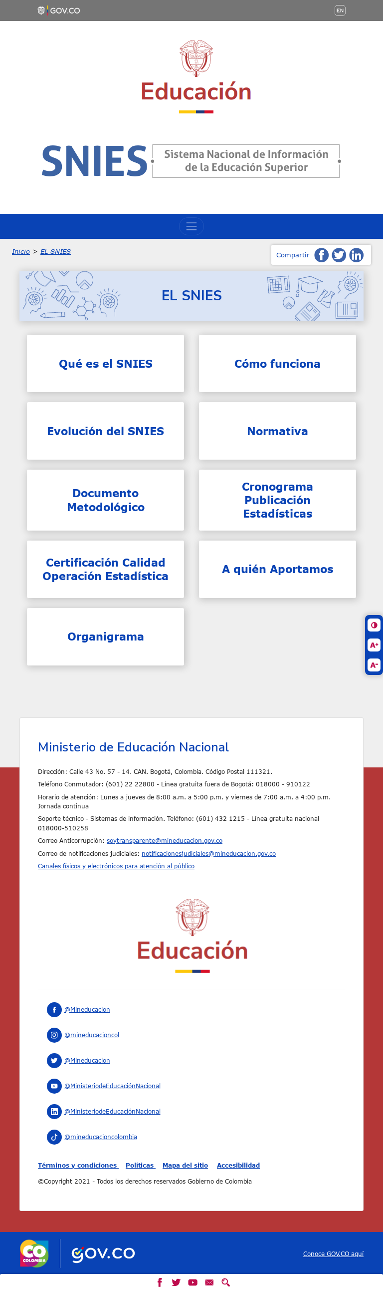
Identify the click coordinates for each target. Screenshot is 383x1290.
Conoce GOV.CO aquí (333, 1253)
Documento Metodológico (106, 500)
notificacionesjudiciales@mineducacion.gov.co (209, 853)
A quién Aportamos (277, 569)
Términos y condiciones (78, 1165)
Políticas (141, 1165)
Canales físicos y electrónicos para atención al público (116, 865)
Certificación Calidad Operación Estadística (105, 569)
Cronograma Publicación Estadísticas (277, 500)
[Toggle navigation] (191, 226)
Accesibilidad (238, 1165)
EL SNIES (55, 251)
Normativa (277, 431)
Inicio (21, 251)
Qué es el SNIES (106, 363)
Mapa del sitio (185, 1165)
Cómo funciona (277, 363)
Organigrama (105, 636)
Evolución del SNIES (105, 431)
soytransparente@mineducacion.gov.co (164, 840)
